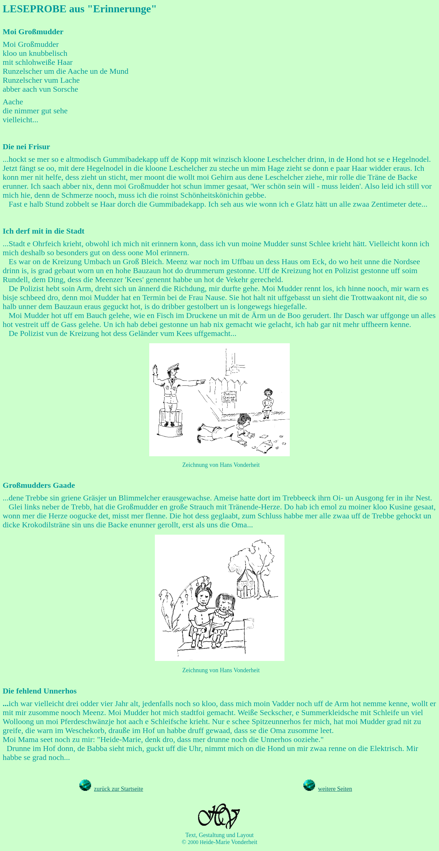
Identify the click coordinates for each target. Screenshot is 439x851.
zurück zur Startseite (118, 789)
